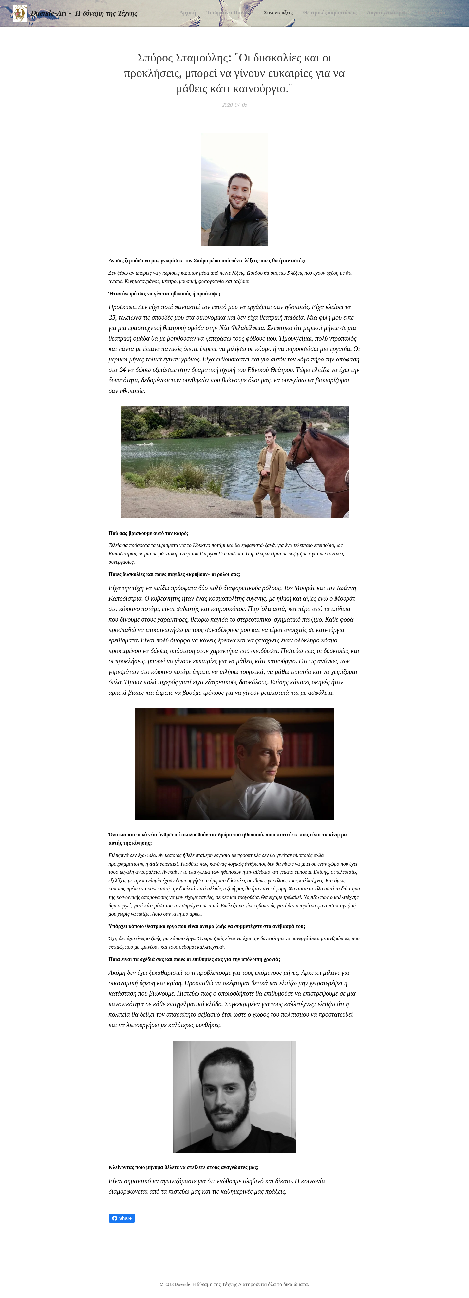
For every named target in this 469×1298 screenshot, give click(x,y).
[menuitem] (394, 13)
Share (122, 1218)
